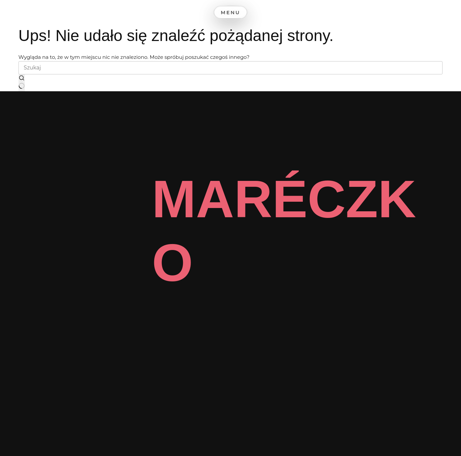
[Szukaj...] (230, 67)
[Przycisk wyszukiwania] (21, 82)
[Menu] (230, 11)
